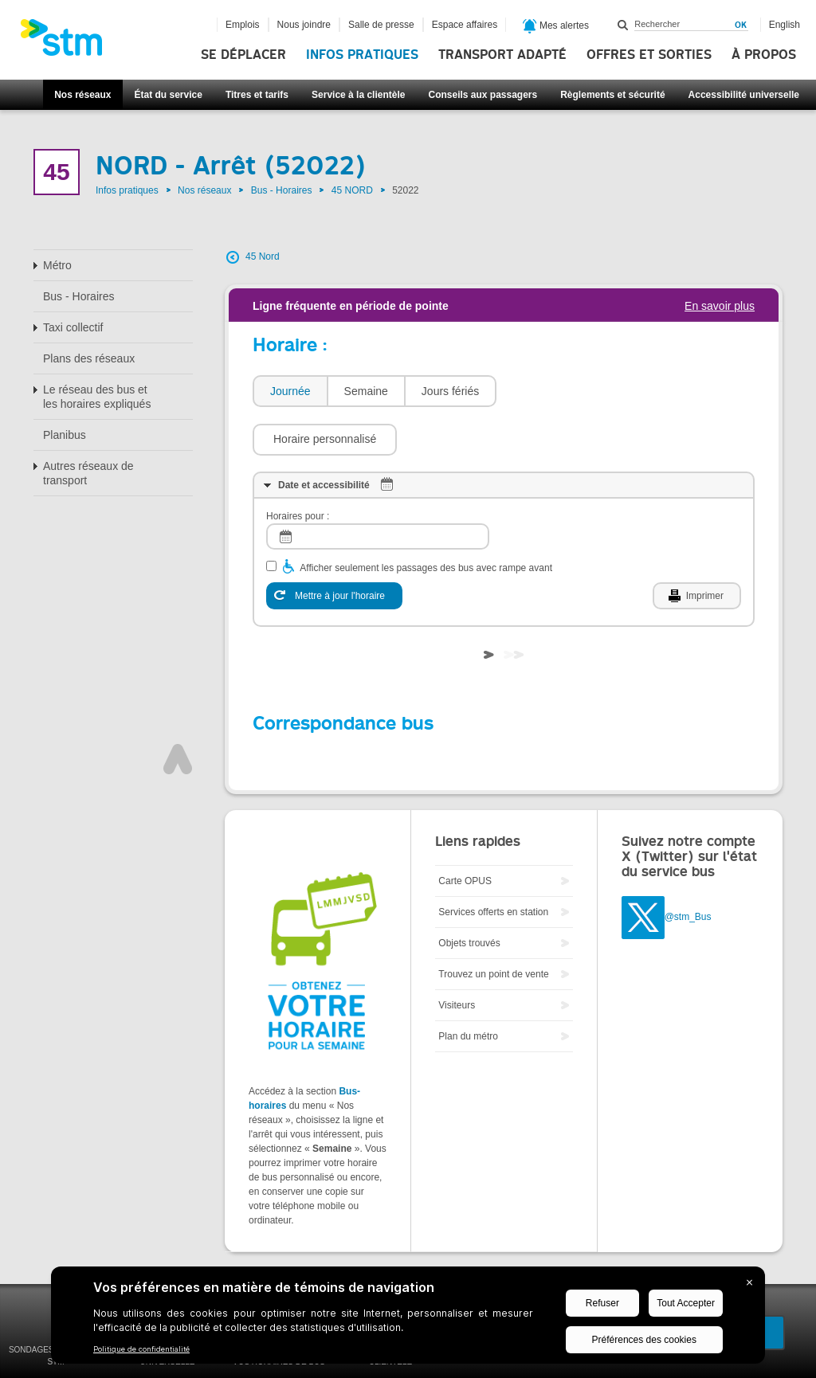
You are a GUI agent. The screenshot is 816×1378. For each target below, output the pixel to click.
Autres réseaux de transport (88, 473)
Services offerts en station (493, 864)
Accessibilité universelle (743, 94)
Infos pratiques (362, 55)
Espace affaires (465, 24)
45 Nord (262, 256)
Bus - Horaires (281, 190)
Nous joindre (304, 24)
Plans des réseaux (89, 358)
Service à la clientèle (358, 94)
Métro (57, 265)
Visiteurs (456, 957)
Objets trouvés (469, 895)
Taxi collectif (73, 327)
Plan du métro (468, 988)
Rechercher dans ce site (623, 25)
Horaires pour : (297, 468)
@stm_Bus (688, 869)
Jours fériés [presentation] (450, 391)
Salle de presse (381, 24)
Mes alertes (556, 26)
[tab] (290, 391)
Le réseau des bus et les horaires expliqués (97, 396)
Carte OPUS (465, 833)
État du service (168, 94)
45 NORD (352, 190)
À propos (764, 55)
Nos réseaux (82, 94)
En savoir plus (720, 305)
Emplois (243, 24)
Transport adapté (502, 55)
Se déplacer (243, 55)
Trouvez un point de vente (493, 926)
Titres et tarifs (257, 94)
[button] (576, 391)
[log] (377, 489)
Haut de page (177, 711)
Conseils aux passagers (482, 94)
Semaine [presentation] (366, 391)
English (784, 24)
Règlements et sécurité (612, 94)
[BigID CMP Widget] (408, 1319)
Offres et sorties (649, 55)
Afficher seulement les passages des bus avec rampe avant (426, 520)
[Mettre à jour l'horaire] (334, 548)
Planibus (64, 435)
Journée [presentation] (290, 391)
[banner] (69, 42)
